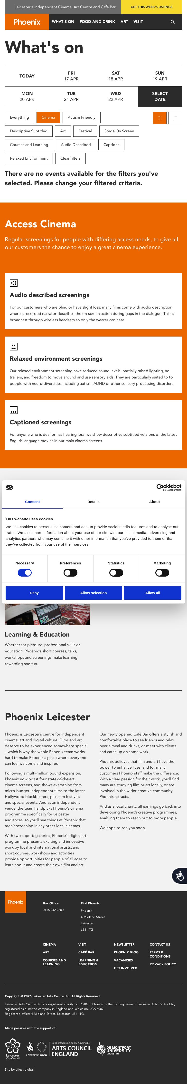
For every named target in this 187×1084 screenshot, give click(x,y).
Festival (85, 131)
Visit (138, 21)
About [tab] (154, 502)
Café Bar (86, 952)
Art (124, 21)
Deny (34, 593)
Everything (19, 117)
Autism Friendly (81, 117)
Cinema (48, 117)
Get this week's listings (151, 7)
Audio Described (76, 144)
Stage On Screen (119, 131)
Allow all (152, 593)
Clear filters (70, 158)
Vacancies (123, 960)
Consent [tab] (32, 502)
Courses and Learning (29, 144)
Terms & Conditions (160, 954)
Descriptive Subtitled (28, 131)
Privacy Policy (163, 964)
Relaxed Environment (29, 158)
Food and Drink (97, 21)
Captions (111, 144)
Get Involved (125, 968)
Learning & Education (37, 634)
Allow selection (93, 593)
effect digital (25, 1069)
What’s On (63, 21)
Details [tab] (93, 502)
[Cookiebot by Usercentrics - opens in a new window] (160, 487)
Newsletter (124, 944)
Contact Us (160, 944)
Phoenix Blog (126, 952)
